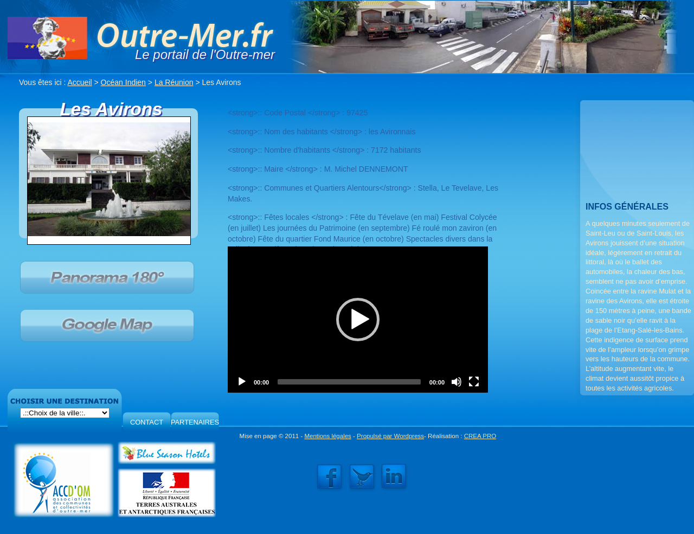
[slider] (349, 382)
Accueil (80, 82)
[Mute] (456, 381)
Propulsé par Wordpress (390, 436)
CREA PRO (480, 436)
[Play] (241, 381)
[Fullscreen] (473, 381)
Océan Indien (123, 82)
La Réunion (174, 82)
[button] (358, 319)
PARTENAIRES (195, 422)
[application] (358, 319)
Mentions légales (327, 436)
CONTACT (146, 422)
